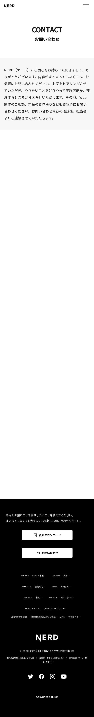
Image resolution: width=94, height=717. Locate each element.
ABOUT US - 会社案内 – (33, 586)
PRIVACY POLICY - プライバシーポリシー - (45, 608)
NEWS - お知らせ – (61, 586)
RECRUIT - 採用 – (33, 597)
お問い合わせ (47, 553)
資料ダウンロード (47, 535)
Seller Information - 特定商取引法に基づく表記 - (34, 616)
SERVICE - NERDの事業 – (33, 575)
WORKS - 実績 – (61, 575)
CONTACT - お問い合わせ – (61, 597)
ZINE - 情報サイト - (70, 616)
